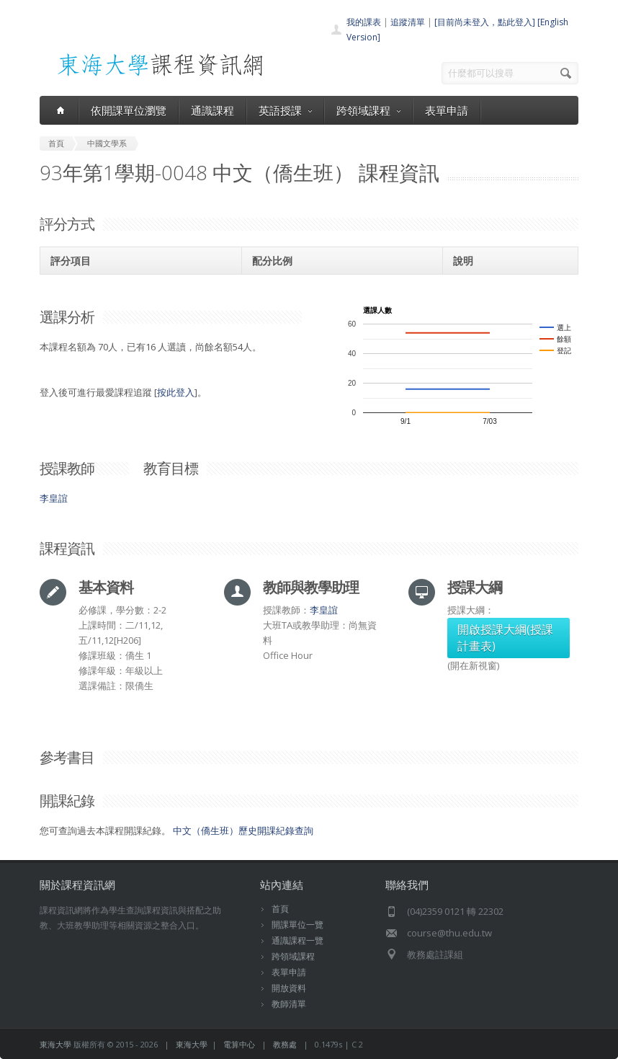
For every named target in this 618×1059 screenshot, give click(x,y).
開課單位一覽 (297, 924)
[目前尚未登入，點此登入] (484, 22)
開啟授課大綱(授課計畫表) (505, 637)
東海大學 (55, 1044)
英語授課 (285, 110)
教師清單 (289, 1004)
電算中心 (239, 1044)
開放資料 (289, 988)
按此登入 (175, 392)
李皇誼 (54, 498)
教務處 (285, 1044)
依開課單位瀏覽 (128, 110)
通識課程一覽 (297, 940)
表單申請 (446, 110)
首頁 (280, 909)
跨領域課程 (368, 110)
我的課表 (363, 22)
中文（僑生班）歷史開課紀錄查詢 (243, 830)
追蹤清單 (407, 22)
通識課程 (212, 110)
